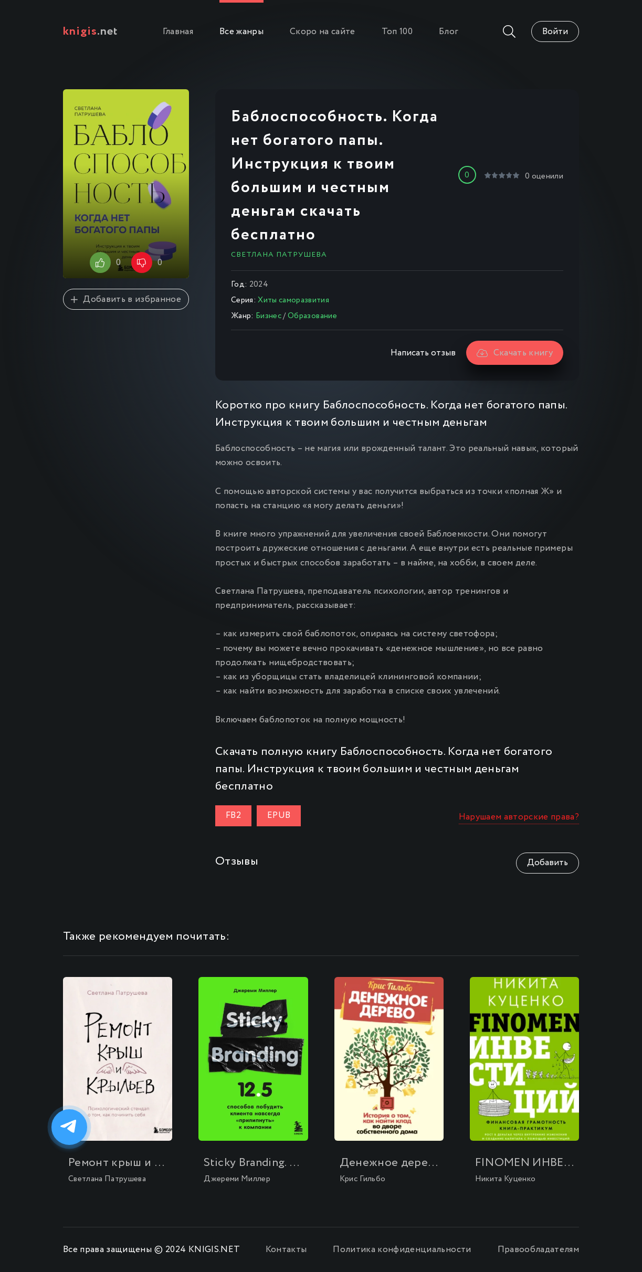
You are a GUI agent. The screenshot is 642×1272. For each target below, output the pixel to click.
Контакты (286, 1249)
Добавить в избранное (126, 299)
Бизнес (268, 316)
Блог (448, 31)
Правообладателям (538, 1249)
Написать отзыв (423, 353)
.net (90, 31)
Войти (555, 31)
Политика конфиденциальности (402, 1249)
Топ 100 (397, 31)
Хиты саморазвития (293, 300)
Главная (178, 31)
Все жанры (241, 31)
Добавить (547, 862)
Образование (312, 316)
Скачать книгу (515, 353)
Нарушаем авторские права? (519, 817)
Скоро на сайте (322, 31)
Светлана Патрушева (279, 254)
